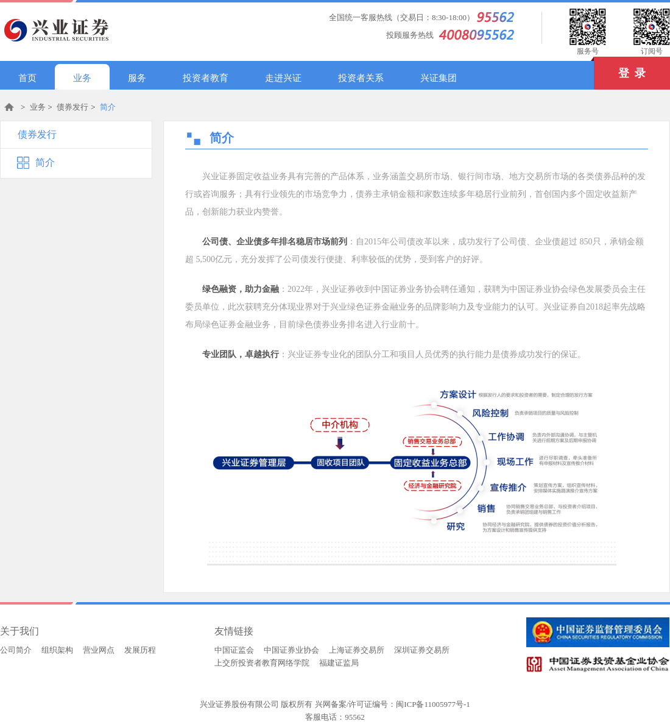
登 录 (620, 68)
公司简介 (16, 650)
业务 (82, 78)
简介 (108, 107)
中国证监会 (234, 650)
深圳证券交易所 (422, 650)
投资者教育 (205, 78)
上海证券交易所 (356, 650)
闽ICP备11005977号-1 (433, 704)
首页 (27, 78)
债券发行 (72, 107)
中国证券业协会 (291, 650)
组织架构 (57, 650)
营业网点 (99, 650)
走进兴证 (283, 78)
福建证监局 (339, 662)
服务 (137, 78)
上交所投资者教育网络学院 (261, 662)
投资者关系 (361, 78)
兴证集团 (438, 78)
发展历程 (140, 650)
